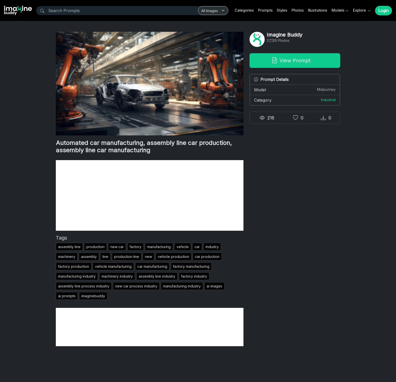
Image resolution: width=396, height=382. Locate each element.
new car (117, 247)
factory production (73, 266)
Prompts (265, 10)
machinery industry (117, 276)
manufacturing (159, 247)
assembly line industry (157, 276)
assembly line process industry (83, 286)
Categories (244, 10)
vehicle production (173, 256)
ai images (214, 286)
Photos (297, 10)
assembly (89, 256)
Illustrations (317, 10)
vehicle (183, 247)
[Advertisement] (149, 195)
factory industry (194, 276)
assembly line (69, 247)
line (105, 256)
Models (337, 10)
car (197, 247)
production (95, 247)
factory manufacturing (191, 266)
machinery (66, 256)
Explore (360, 10)
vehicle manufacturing (113, 266)
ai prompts (67, 296)
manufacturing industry (77, 276)
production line (126, 256)
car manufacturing (152, 266)
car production (207, 256)
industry (212, 247)
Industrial (328, 100)
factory (135, 247)
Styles (282, 10)
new (148, 256)
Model (295, 89)
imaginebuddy (93, 296)
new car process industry (136, 286)
